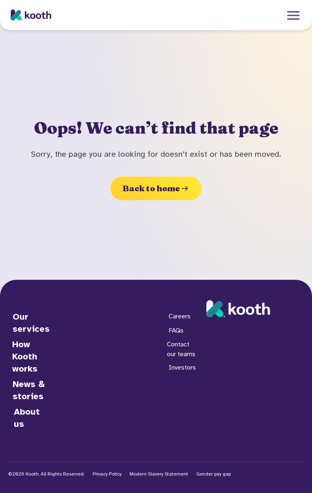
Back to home (156, 188)
